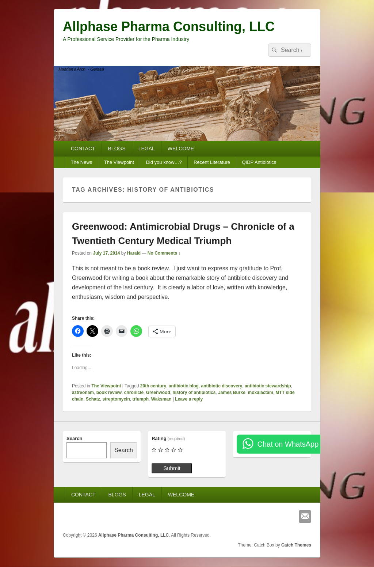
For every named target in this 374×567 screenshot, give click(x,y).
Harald (134, 253)
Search (74, 438)
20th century (153, 385)
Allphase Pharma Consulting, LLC (169, 26)
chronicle (134, 392)
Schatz (93, 399)
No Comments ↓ (164, 253)
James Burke (231, 392)
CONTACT (83, 148)
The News (81, 162)
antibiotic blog (184, 385)
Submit (171, 468)
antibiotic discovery (222, 385)
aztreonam (83, 392)
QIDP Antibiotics (259, 162)
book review (109, 392)
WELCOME (181, 148)
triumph (140, 399)
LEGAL (146, 148)
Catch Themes (296, 545)
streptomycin (116, 399)
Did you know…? (164, 162)
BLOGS (117, 148)
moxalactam (260, 392)
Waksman (161, 399)
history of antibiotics (193, 392)
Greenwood (158, 392)
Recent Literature (212, 162)
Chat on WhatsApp (287, 444)
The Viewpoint (119, 162)
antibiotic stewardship (268, 385)
